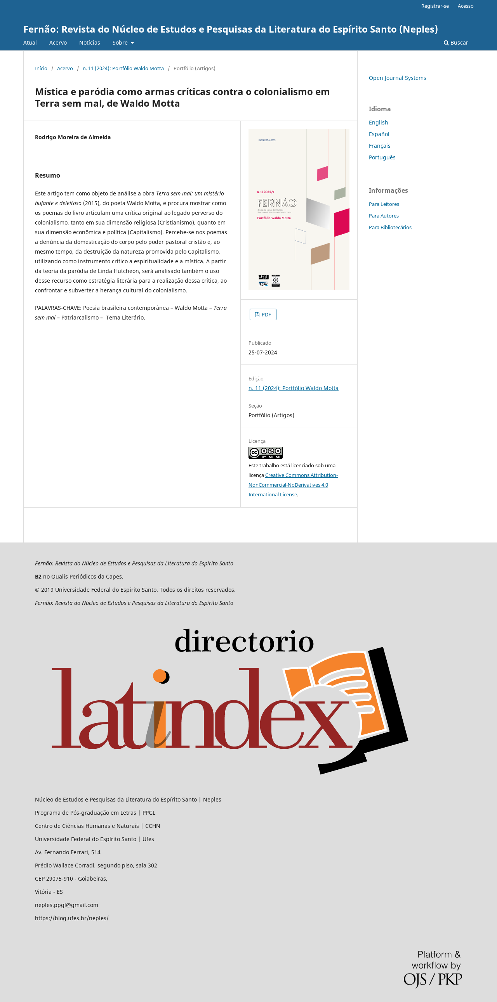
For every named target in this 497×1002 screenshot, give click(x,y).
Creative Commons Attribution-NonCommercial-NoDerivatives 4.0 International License (293, 485)
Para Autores (384, 215)
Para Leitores (384, 203)
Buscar (456, 42)
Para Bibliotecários (390, 227)
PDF (266, 314)
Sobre (121, 42)
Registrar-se (435, 5)
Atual (30, 42)
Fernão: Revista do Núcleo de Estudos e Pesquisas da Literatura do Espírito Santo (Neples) (230, 28)
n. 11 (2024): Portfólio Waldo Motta (123, 68)
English (378, 122)
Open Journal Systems (397, 77)
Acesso (466, 5)
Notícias (89, 42)
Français (380, 145)
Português (382, 157)
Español (379, 134)
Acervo (58, 42)
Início (41, 68)
